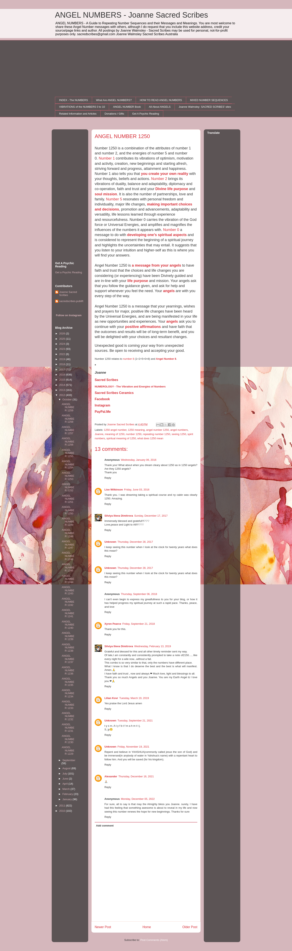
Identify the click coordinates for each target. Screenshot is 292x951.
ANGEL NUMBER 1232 (68, 716)
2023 (62, 348)
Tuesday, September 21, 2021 (135, 720)
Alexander (110, 776)
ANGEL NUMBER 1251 (68, 498)
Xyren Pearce (112, 623)
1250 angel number (115, 429)
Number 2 (159, 179)
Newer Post (103, 927)
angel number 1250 (157, 429)
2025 (62, 338)
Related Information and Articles (78, 113)
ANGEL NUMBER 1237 (68, 659)
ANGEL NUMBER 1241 (68, 613)
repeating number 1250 (156, 434)
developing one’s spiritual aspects (157, 235)
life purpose (137, 281)
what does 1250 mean (150, 438)
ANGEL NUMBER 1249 (68, 521)
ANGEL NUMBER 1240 (68, 624)
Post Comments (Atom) (154, 939)
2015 (62, 379)
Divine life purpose (171, 189)
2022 (62, 354)
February (68, 794)
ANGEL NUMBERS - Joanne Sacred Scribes (131, 15)
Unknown (110, 541)
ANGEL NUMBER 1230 (68, 739)
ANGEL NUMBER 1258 (68, 418)
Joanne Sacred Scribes (68, 293)
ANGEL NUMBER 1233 (68, 704)
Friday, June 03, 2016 (136, 489)
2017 (62, 369)
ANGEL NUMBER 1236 (68, 670)
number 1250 (134, 434)
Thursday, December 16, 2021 (136, 776)
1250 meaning (136, 429)
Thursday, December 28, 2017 (135, 541)
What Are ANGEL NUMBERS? (114, 100)
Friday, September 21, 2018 (138, 623)
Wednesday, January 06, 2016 (138, 459)
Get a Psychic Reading (68, 272)
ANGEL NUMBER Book (127, 106)
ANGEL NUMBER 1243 (68, 590)
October (67, 399)
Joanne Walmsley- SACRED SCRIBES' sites (205, 106)
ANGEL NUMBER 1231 (68, 727)
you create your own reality (164, 174)
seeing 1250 (179, 434)
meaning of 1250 (115, 434)
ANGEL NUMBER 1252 (68, 487)
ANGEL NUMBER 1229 (68, 750)
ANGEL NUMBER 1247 (68, 544)
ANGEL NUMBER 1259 (68, 407)
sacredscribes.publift (71, 301)
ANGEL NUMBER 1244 (68, 579)
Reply (107, 477)
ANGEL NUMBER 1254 (68, 464)
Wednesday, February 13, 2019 (152, 646)
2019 (62, 359)
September (68, 760)
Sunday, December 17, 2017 (151, 515)
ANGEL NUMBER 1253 (68, 476)
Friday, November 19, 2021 (133, 746)
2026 (62, 333)
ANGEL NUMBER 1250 (68, 510)
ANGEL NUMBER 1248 (68, 533)
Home (147, 927)
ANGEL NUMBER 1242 (68, 601)
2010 (62, 810)
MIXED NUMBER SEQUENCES (209, 100)
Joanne (99, 434)
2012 (62, 395)
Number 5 (114, 199)
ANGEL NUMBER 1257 (68, 430)
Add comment (105, 825)
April (65, 783)
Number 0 (171, 230)
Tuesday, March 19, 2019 (134, 698)
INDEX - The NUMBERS (73, 100)
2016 (62, 374)
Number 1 (107, 158)
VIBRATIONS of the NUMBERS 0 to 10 (82, 106)
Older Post (189, 927)
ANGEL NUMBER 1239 (68, 636)
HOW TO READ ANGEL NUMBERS (161, 100)
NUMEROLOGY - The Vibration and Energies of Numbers (130, 386)
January (67, 799)
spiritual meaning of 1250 (121, 438)
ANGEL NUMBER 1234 (68, 693)
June (65, 778)
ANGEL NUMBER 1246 (68, 556)
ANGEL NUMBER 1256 (68, 441)
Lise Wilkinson (113, 489)
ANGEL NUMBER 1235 (68, 681)
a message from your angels (156, 265)
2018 (62, 364)
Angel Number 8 (166, 358)
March (66, 788)
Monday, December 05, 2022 (138, 798)
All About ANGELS (160, 106)
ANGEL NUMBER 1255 (68, 453)
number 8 (128, 358)
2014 (62, 384)
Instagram (102, 405)
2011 (62, 805)
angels (169, 291)
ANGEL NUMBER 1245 (68, 567)
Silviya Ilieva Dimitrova (118, 515)
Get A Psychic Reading (145, 113)
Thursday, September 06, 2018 (139, 594)
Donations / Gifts (114, 113)
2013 (62, 389)
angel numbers (179, 429)
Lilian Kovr (111, 698)
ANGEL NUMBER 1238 (68, 647)
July (65, 773)
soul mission (106, 194)
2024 (62, 343)
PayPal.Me (103, 411)
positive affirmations (143, 327)
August (66, 768)
